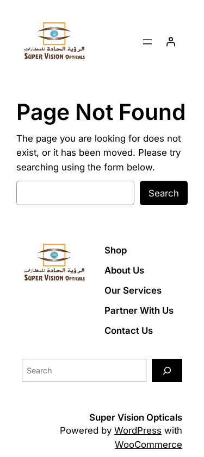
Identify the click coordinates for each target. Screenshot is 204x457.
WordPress (138, 430)
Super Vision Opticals (135, 417)
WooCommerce (148, 444)
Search (164, 193)
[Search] (167, 370)
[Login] (170, 41)
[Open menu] (147, 41)
